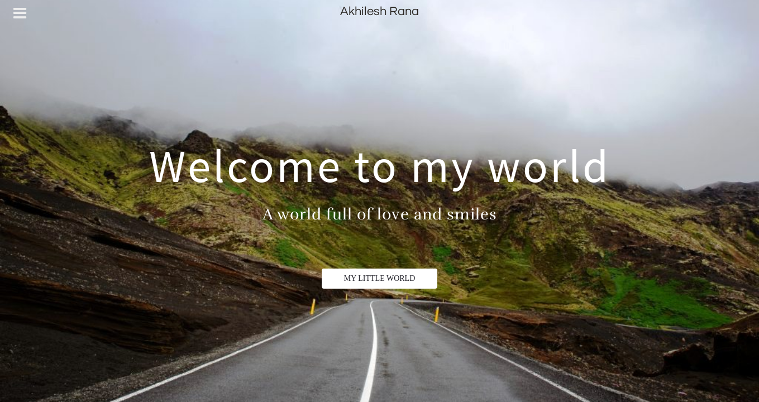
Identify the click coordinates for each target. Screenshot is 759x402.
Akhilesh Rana (379, 11)
